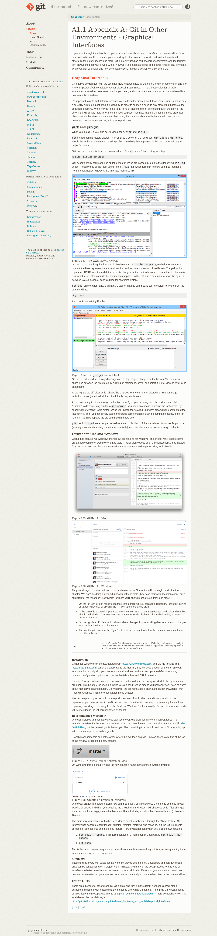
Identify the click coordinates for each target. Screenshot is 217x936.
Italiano (31, 226)
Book (33, 33)
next (82, 907)
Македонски (34, 187)
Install (31, 62)
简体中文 (31, 171)
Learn (30, 28)
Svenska (32, 152)
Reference (34, 57)
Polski (30, 191)
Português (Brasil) (37, 196)
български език (36, 96)
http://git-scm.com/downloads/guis (134, 893)
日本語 (30, 124)
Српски (31, 147)
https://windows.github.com (136, 663)
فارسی (30, 110)
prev (75, 907)
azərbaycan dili (36, 92)
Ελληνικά (32, 120)
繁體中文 (31, 205)
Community (35, 67)
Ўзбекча (32, 201)
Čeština (31, 182)
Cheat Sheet (37, 37)
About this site (41, 930)
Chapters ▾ (78, 17)
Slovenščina (34, 143)
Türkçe (31, 161)
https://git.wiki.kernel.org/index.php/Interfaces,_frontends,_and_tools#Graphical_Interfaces (121, 901)
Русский (32, 138)
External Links (38, 45)
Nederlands (34, 134)
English (59, 81)
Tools (30, 52)
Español (31, 106)
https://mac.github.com (84, 667)
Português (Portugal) (39, 235)
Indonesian (33, 221)
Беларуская (34, 217)
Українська (34, 166)
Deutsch (32, 101)
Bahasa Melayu (36, 231)
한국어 (30, 129)
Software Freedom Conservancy (174, 930)
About (31, 23)
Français (32, 115)
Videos (33, 41)
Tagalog (31, 157)
